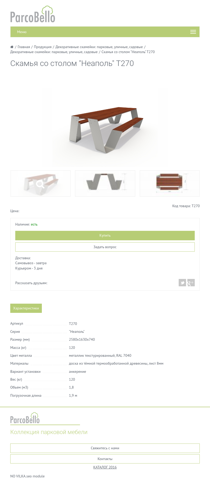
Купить (105, 235)
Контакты (105, 458)
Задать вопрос (105, 246)
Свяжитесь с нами (105, 448)
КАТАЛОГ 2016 (105, 467)
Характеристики (26, 308)
